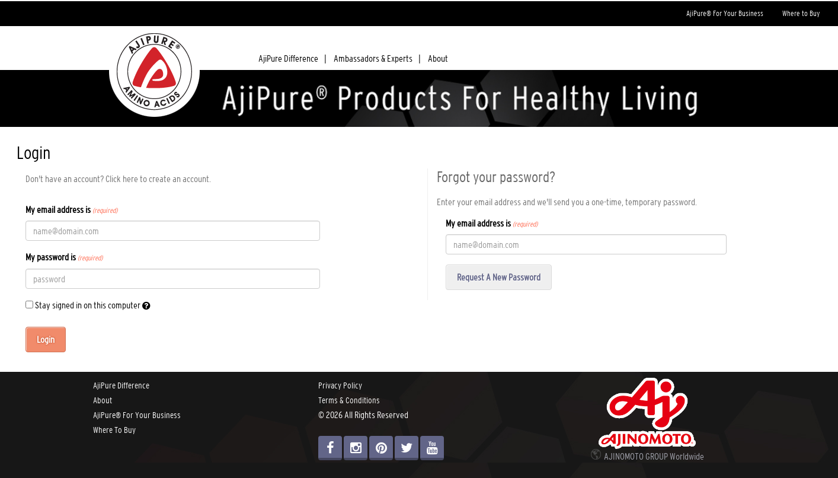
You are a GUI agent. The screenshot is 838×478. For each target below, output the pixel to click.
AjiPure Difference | (292, 58)
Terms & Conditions (349, 400)
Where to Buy (801, 13)
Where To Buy (114, 430)
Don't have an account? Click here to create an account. (118, 178)
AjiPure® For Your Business (724, 13)
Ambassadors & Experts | (377, 58)
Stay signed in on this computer (88, 305)
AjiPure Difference (121, 385)
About (438, 58)
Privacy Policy (340, 385)
